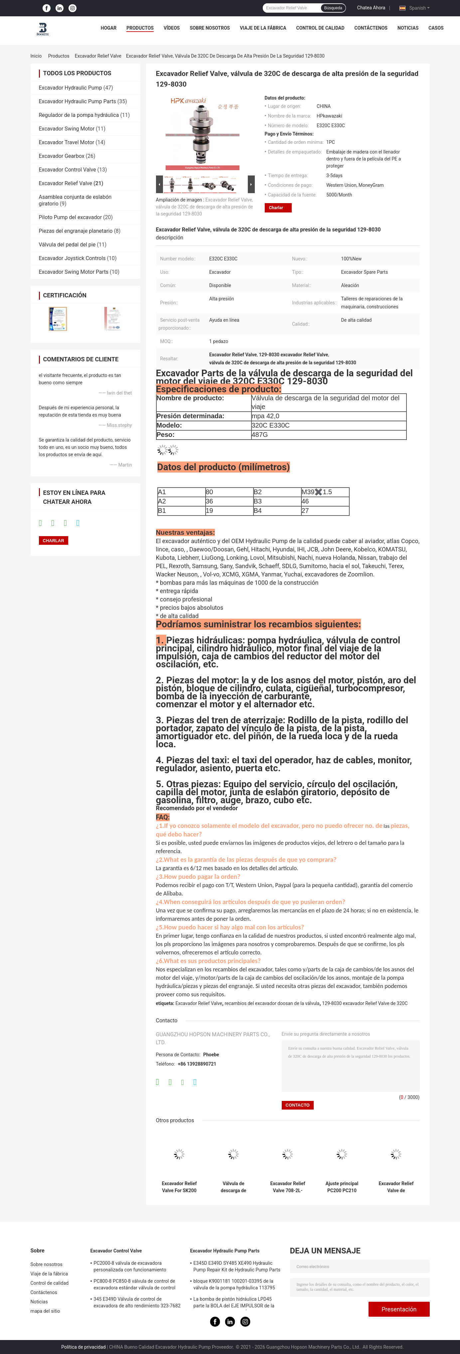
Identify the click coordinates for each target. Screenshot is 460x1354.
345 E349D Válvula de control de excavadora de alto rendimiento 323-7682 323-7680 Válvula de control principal (137, 1303)
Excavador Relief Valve (98, 56)
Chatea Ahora (371, 7)
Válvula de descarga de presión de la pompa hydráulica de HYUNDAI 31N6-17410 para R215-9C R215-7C (233, 1187)
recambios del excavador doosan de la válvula (272, 1003)
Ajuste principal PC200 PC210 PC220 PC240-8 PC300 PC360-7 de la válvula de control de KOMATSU (342, 1187)
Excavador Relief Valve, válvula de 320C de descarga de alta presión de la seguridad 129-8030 (204, 206)
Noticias (407, 28)
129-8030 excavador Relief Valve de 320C (364, 1003)
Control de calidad (320, 28)
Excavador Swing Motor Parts (74, 272)
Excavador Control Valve (67, 170)
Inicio (36, 56)
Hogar (108, 28)
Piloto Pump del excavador (70, 217)
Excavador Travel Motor (66, 142)
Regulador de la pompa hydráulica (79, 115)
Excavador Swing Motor (67, 129)
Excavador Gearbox (61, 156)
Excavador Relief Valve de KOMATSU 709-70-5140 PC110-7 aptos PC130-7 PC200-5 (396, 1187)
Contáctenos (371, 28)
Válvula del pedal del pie (67, 244)
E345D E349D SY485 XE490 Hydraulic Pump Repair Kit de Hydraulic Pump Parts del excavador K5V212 (237, 1267)
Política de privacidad (83, 1347)
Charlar (276, 207)
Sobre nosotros (210, 28)
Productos (59, 56)
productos (140, 28)
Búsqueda (333, 8)
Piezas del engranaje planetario (76, 231)
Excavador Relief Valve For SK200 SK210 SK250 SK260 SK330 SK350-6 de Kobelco (179, 1187)
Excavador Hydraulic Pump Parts (77, 101)
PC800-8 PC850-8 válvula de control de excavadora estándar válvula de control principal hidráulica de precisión (135, 1285)
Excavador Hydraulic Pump (70, 88)
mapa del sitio (45, 1311)
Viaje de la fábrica (263, 28)
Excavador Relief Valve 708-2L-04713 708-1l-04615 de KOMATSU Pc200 (287, 1187)
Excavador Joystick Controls (72, 258)
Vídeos (172, 28)
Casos (435, 28)
